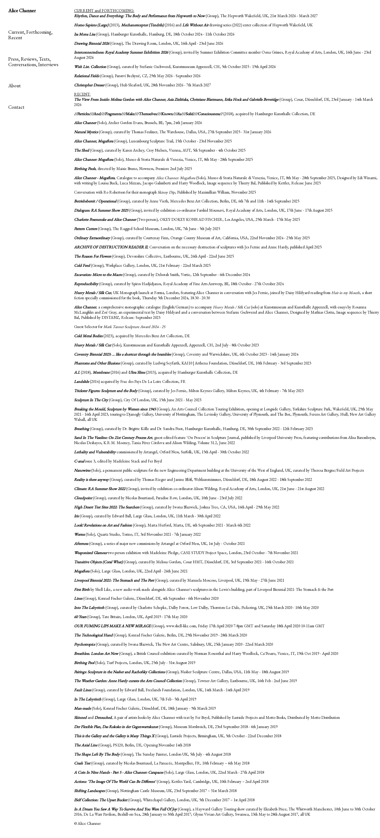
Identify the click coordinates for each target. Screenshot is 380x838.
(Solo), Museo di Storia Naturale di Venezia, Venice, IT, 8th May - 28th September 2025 (163, 159)
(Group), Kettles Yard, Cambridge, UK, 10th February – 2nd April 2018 (171, 781)
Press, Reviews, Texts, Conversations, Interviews (33, 62)
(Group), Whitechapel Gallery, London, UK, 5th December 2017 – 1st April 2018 (164, 799)
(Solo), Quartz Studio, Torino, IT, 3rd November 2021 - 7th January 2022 (137, 534)
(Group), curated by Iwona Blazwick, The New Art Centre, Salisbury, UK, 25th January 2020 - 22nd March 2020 (173, 644)
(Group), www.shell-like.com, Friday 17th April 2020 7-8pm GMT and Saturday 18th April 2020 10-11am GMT (199, 625)
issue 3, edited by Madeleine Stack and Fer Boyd (118, 461)
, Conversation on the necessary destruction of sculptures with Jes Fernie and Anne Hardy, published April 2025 (198, 247)
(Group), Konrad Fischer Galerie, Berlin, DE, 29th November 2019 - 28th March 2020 (160, 635)
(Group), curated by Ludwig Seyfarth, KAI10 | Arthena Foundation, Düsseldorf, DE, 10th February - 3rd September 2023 (192, 363)
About (14, 85)
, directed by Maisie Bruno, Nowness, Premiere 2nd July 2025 (133, 168)
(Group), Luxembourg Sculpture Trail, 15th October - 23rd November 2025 (153, 141)
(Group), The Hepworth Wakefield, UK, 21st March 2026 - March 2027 (196, 15)
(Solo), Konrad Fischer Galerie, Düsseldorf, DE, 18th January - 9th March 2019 (145, 708)
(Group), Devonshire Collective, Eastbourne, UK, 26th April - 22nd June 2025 (154, 256)
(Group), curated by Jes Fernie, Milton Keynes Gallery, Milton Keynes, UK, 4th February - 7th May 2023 (189, 390)
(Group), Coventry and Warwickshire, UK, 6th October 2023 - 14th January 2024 (186, 354)
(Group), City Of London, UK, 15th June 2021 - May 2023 (137, 399)
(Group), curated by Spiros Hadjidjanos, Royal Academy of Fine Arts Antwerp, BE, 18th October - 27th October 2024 (179, 283)
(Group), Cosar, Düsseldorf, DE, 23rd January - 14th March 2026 (223, 102)
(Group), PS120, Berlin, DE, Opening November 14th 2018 (132, 745)
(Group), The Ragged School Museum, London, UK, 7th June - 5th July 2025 (147, 228)
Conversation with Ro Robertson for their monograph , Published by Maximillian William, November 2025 (165, 192)
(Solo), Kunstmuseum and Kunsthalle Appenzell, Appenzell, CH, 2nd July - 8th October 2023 (166, 345)
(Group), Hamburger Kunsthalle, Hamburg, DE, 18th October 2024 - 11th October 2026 (154, 34)
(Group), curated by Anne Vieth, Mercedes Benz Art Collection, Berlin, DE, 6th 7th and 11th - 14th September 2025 (186, 201)
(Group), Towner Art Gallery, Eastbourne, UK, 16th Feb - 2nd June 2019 (185, 680)
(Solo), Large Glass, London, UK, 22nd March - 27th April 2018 (169, 772)
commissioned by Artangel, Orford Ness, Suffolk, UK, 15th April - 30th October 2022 (161, 452)
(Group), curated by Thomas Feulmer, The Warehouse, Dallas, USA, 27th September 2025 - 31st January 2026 (172, 131)
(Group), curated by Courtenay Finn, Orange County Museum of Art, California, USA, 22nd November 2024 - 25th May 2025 (192, 237)
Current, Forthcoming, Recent (30, 35)
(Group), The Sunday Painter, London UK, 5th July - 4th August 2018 (152, 754)
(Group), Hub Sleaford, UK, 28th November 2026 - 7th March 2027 (142, 85)
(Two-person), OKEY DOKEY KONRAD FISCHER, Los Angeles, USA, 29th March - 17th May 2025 (187, 219)
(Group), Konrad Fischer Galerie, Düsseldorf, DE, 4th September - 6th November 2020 (146, 598)
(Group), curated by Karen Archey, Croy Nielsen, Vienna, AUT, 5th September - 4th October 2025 (159, 150)
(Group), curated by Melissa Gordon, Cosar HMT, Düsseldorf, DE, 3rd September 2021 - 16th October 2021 (184, 561)
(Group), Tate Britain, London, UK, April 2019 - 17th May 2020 (130, 616)
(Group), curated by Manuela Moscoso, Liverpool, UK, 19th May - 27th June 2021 (179, 580)
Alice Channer (22, 10)
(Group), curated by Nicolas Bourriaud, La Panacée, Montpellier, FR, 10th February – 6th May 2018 (161, 763)
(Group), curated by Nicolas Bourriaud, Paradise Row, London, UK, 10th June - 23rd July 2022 (158, 497)
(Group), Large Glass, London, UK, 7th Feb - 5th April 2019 (135, 699)
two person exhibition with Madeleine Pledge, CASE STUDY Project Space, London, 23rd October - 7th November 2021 (186, 552)
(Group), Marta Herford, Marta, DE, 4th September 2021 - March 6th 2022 (162, 525)
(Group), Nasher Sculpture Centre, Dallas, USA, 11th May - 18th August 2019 (181, 671)
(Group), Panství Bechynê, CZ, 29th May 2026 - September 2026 (137, 75)
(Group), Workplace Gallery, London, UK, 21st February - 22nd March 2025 (142, 265)
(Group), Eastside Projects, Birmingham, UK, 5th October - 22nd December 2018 (177, 735)
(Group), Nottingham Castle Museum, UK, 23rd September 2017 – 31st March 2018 (155, 790)
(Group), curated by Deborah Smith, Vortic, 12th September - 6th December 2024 (162, 274)
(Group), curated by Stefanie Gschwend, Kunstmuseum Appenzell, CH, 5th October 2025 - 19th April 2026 (175, 66)
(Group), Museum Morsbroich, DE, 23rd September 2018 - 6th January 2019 (176, 726)
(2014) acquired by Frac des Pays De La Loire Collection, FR (130, 381)
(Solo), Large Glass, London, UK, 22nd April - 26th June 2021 (131, 571)
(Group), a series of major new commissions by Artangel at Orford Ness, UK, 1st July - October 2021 (159, 543)
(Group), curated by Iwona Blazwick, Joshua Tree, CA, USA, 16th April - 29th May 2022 (176, 507)
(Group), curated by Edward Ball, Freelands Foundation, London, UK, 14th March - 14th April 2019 (161, 690)
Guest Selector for (119, 326)
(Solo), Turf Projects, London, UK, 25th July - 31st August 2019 (134, 662)
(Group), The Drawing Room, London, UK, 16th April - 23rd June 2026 (148, 43)
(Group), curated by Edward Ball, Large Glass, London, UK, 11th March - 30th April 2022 (147, 516)
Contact (16, 107)
